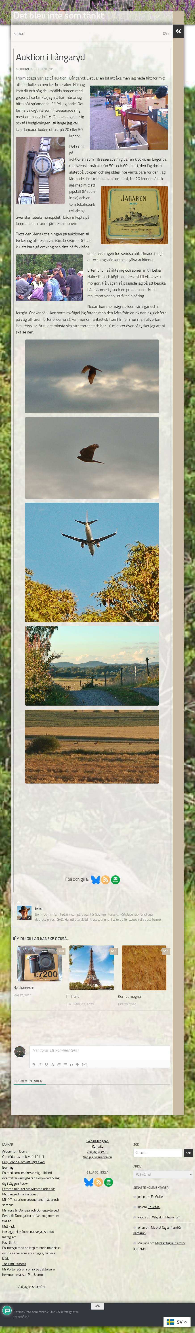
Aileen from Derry (14, 1158)
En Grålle (157, 1203)
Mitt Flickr (9, 1233)
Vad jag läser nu (97, 1159)
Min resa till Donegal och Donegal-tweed (30, 1217)
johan (24, 76)
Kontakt (97, 1153)
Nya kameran (23, 994)
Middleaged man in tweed (20, 1201)
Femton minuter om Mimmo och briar (28, 1196)
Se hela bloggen (97, 1148)
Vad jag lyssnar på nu (32, 1293)
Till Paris (72, 1003)
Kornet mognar (130, 1003)
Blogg (18, 40)
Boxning (8, 1174)
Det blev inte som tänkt (58, 15)
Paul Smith (9, 1249)
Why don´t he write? (166, 1224)
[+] (84, 1071)
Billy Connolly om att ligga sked (23, 1169)
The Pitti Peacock (14, 1271)
